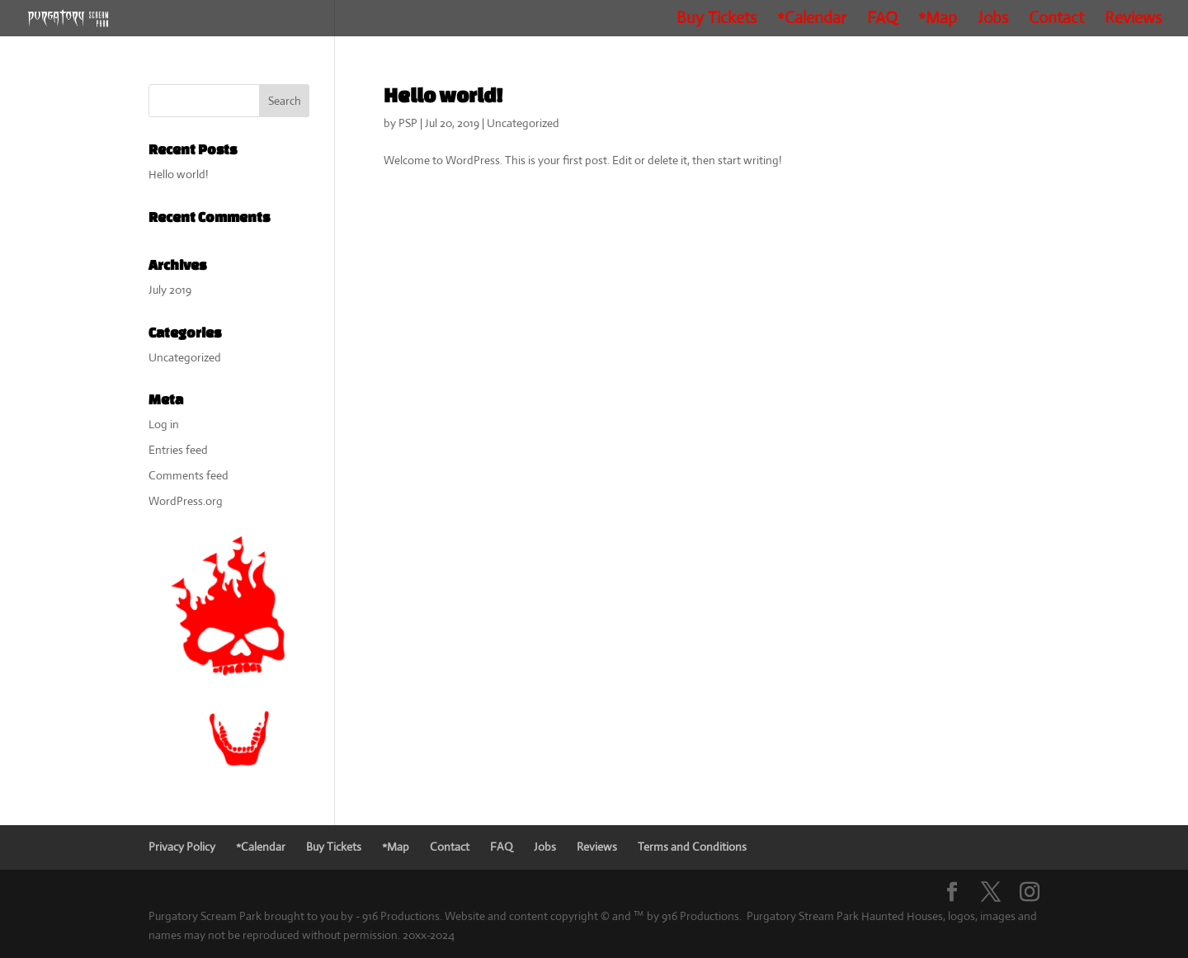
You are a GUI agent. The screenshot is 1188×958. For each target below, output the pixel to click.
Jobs (993, 20)
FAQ (882, 20)
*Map (937, 20)
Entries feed (178, 449)
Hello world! (443, 94)
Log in (163, 424)
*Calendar (811, 20)
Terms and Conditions (692, 846)
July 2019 (169, 289)
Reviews (1133, 20)
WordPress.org (185, 500)
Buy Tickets (716, 20)
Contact (1056, 20)
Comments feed (188, 475)
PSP (407, 123)
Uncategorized (523, 123)
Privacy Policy (181, 846)
